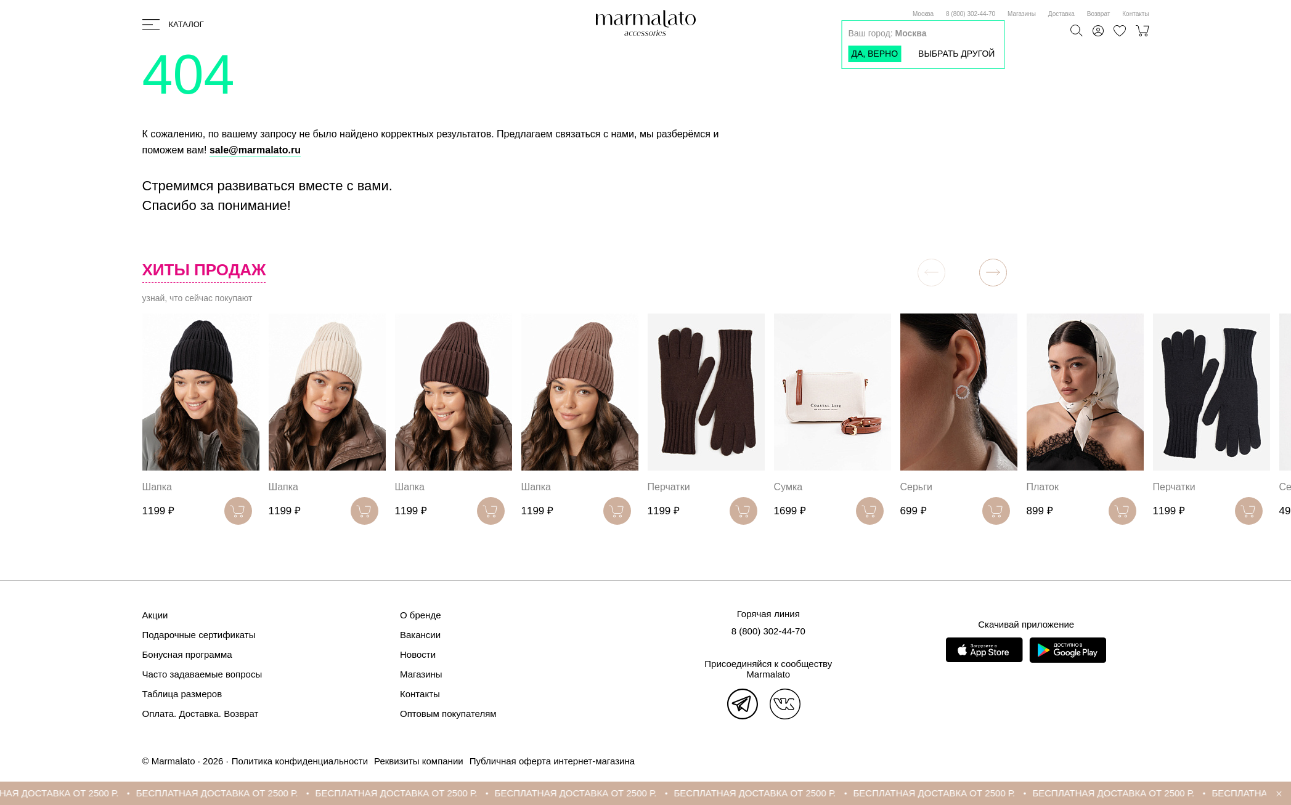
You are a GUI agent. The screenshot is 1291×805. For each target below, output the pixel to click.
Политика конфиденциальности (300, 761)
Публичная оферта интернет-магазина (552, 761)
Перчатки (669, 487)
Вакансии (420, 634)
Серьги (916, 487)
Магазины (1022, 13)
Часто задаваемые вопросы (202, 674)
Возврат (1098, 13)
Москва (923, 13)
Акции (155, 615)
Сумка (788, 487)
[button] (993, 272)
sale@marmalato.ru (255, 150)
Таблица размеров (182, 694)
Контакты (1135, 13)
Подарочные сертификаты (199, 634)
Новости (418, 654)
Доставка (1061, 13)
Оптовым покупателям (448, 713)
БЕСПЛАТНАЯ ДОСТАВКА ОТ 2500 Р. (228, 793)
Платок (1043, 487)
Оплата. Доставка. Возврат (200, 713)
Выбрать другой (956, 54)
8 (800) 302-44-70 (970, 13)
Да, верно (874, 54)
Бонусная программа (187, 654)
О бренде (420, 615)
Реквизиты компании (418, 761)
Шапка (157, 487)
